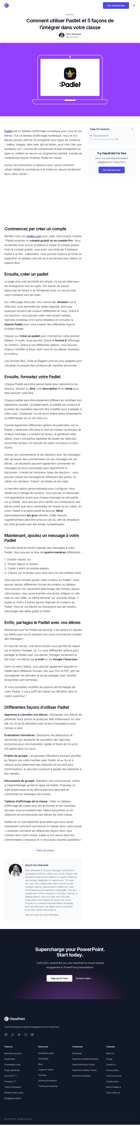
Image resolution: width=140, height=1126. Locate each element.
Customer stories (45, 1069)
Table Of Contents (112, 129)
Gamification (9, 1059)
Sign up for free (59, 978)
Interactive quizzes (12, 1053)
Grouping (10, 1081)
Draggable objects (12, 1098)
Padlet (8, 131)
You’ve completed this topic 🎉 (105, 139)
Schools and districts (47, 1080)
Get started (43, 1059)
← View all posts (43, 850)
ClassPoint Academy (81, 1076)
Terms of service (113, 1076)
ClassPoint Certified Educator (85, 1059)
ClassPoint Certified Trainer (84, 1070)
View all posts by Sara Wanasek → (43, 914)
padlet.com (34, 236)
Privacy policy (112, 1070)
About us (110, 1053)
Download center (46, 1053)
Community (77, 1053)
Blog (40, 1064)
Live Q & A (10, 1076)
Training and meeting (47, 1086)
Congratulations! (101, 136)
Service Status (113, 1087)
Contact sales (84, 978)
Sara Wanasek (40, 865)
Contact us (111, 1064)
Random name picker (14, 1092)
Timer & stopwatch (12, 1087)
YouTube (42, 1075)
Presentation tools (12, 1064)
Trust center (113, 1092)
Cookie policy (112, 1081)
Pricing (109, 1059)
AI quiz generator (12, 1070)
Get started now (116, 5)
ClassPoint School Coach (83, 1064)
